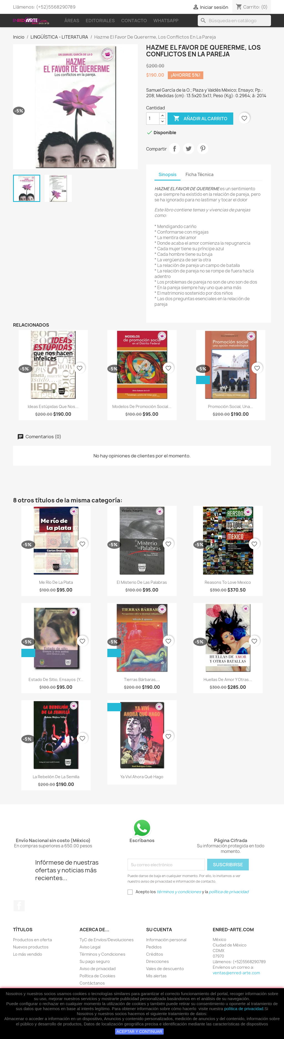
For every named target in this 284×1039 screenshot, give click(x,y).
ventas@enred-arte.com (236, 972)
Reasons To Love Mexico (228, 582)
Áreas (71, 20)
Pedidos (154, 947)
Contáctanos (92, 983)
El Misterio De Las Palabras (142, 582)
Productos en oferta (32, 939)
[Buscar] (234, 20)
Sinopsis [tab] (167, 174)
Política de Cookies (97, 975)
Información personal (166, 939)
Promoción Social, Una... (230, 406)
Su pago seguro (95, 961)
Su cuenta (159, 930)
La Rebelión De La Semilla (56, 776)
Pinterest (202, 148)
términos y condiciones (179, 891)
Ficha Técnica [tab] (200, 174)
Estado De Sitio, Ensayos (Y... (56, 679)
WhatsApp (165, 20)
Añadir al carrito (200, 118)
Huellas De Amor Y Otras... (228, 679)
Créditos (154, 954)
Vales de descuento (165, 968)
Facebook (19, 905)
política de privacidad (243, 1008)
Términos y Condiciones (102, 954)
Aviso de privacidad (98, 968)
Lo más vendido (27, 954)
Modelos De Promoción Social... (141, 406)
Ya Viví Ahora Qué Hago (141, 776)
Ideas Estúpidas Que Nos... (53, 406)
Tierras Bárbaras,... (142, 679)
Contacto (134, 20)
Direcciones (157, 961)
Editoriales (100, 20)
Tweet (188, 148)
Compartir (174, 148)
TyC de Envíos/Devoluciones (107, 939)
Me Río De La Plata (56, 582)
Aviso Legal (90, 947)
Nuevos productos (31, 947)
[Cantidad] (152, 118)
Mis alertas (156, 975)
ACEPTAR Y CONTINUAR (139, 1031)
